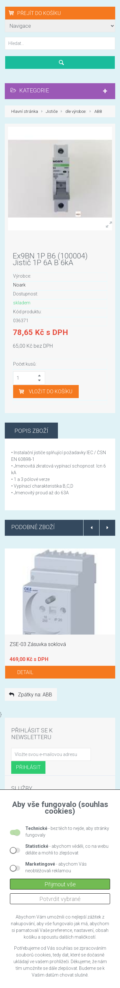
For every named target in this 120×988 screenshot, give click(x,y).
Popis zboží (31, 430)
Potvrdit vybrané (60, 899)
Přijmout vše (60, 884)
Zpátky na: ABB (30, 695)
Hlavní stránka (24, 111)
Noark (19, 284)
